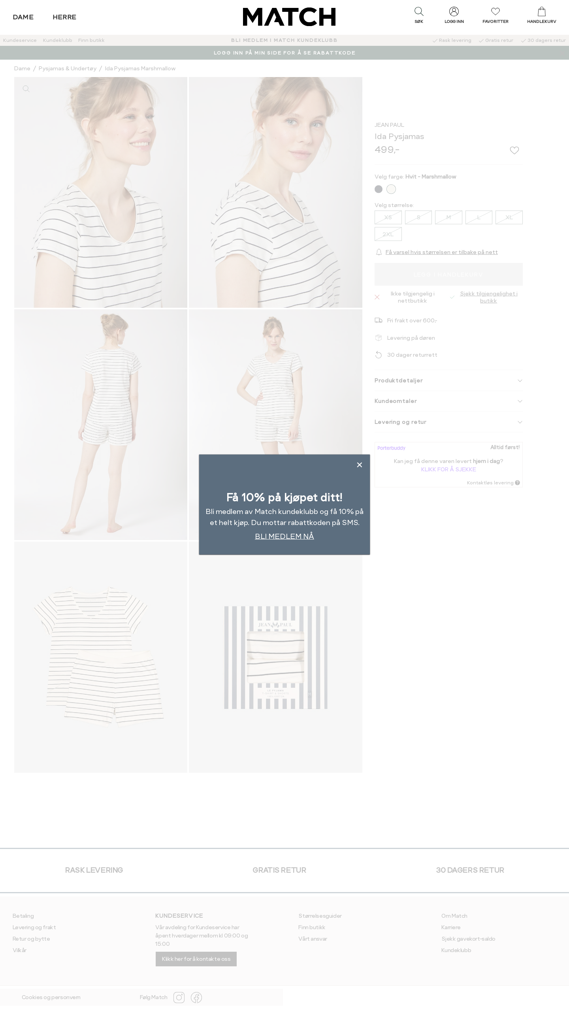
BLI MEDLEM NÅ (284, 536)
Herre (65, 17)
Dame (23, 17)
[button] (419, 17)
